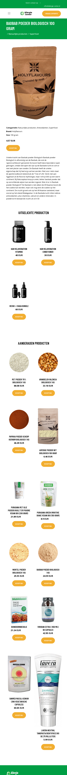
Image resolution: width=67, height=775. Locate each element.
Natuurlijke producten (18, 34)
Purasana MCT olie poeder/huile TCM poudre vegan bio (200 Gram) (19, 510)
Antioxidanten (42, 128)
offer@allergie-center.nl (52, 6)
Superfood (34, 34)
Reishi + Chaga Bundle (19, 306)
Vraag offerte (51, 13)
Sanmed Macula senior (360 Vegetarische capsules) (19, 701)
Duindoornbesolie (19, 626)
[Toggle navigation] (9, 13)
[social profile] (40, 3)
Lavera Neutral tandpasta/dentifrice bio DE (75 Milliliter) (48, 733)
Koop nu (13, 148)
